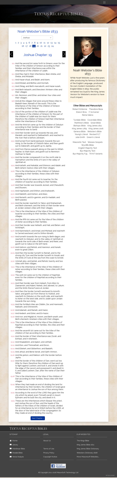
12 (48, 42)
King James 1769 (79, 128)
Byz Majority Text (87, 151)
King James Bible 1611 (85, 445)
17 (26, 46)
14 (55, 42)
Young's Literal (81, 134)
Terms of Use (48, 449)
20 (37, 46)
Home (13, 441)
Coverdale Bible (94, 120)
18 (30, 46)
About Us (47, 441)
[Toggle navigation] (104, 2)
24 (52, 46)
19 (34, 46)
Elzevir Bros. (81, 112)
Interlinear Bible (17, 449)
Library (14, 445)
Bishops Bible (79, 126)
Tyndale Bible (79, 120)
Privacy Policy (48, 453)
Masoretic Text (79, 142)
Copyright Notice (50, 457)
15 (58, 42)
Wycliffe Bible (87, 145)
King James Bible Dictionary (88, 449)
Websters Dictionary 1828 (87, 453)
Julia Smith (80, 137)
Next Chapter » (38, 418)
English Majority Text (87, 148)
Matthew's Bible (81, 123)
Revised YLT (94, 134)
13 (51, 42)
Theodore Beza (96, 109)
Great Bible (96, 123)
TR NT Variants (95, 154)
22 (45, 46)
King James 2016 (96, 128)
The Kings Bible (83, 441)
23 (48, 46)
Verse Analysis (17, 457)
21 (41, 46)
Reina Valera (87, 115)
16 (22, 46)
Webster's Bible (94, 131)
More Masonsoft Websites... (88, 457)
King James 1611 (94, 126)
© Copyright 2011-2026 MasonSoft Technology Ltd (58, 473)
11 (44, 42)
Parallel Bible (16, 453)
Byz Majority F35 (80, 154)
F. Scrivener (94, 112)
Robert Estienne (80, 109)
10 (40, 42)
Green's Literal (93, 137)
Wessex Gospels (95, 142)
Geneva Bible (80, 131)
